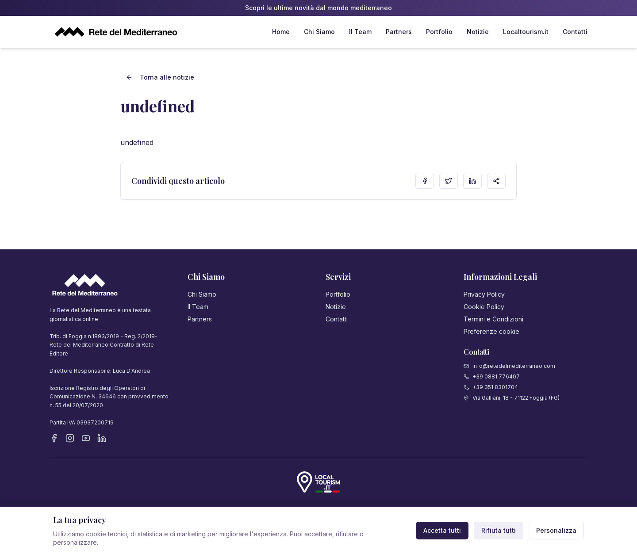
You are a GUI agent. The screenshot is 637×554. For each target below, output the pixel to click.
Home (281, 31)
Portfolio (439, 31)
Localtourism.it (526, 31)
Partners (399, 31)
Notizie (478, 31)
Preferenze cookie (491, 331)
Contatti (575, 31)
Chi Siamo (319, 31)
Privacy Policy (484, 294)
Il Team (360, 31)
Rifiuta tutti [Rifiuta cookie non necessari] (498, 530)
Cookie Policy (484, 306)
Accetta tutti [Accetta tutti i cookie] (442, 530)
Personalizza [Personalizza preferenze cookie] (556, 530)
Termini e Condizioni (493, 319)
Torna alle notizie (160, 77)
